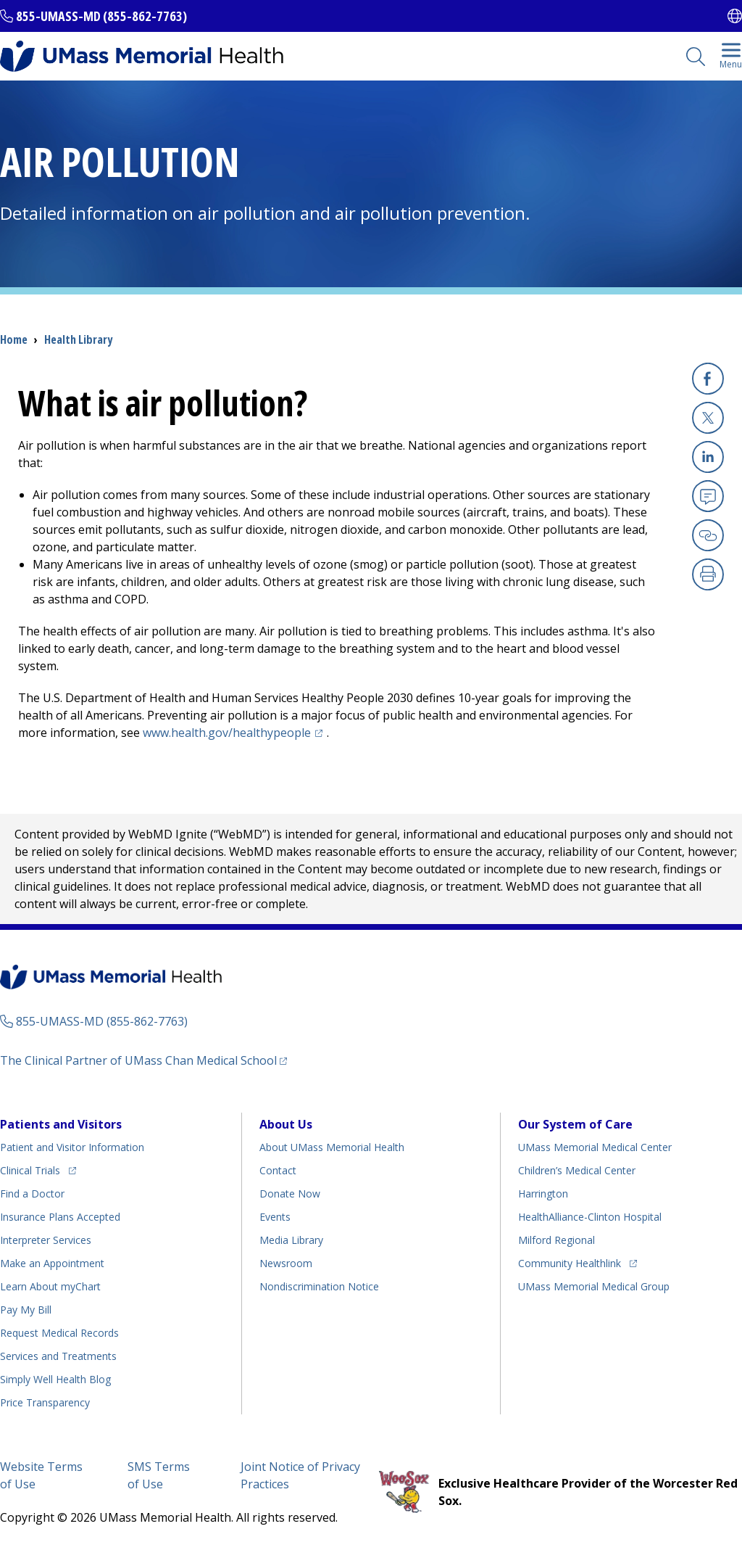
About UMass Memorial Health (331, 1147)
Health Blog (55, 1379)
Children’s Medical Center (576, 1170)
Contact (277, 1170)
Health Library (78, 339)
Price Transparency (45, 1402)
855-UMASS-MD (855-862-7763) (101, 16)
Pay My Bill (25, 1309)
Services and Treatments (58, 1356)
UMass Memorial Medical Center (595, 1147)
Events (275, 1217)
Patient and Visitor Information (72, 1147)
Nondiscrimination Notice (319, 1286)
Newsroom (285, 1263)
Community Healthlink (569, 1261)
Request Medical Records (59, 1333)
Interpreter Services (45, 1240)
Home (14, 339)
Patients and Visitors (61, 1124)
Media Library (291, 1240)
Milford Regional (556, 1240)
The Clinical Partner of (143, 1060)
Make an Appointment (52, 1263)
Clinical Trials (38, 1168)
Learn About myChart (50, 1286)
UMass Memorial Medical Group (594, 1286)
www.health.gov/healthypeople (235, 733)
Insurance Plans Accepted (60, 1217)
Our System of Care (575, 1124)
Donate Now (289, 1193)
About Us (285, 1124)
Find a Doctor (32, 1193)
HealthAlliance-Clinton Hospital (590, 1217)
